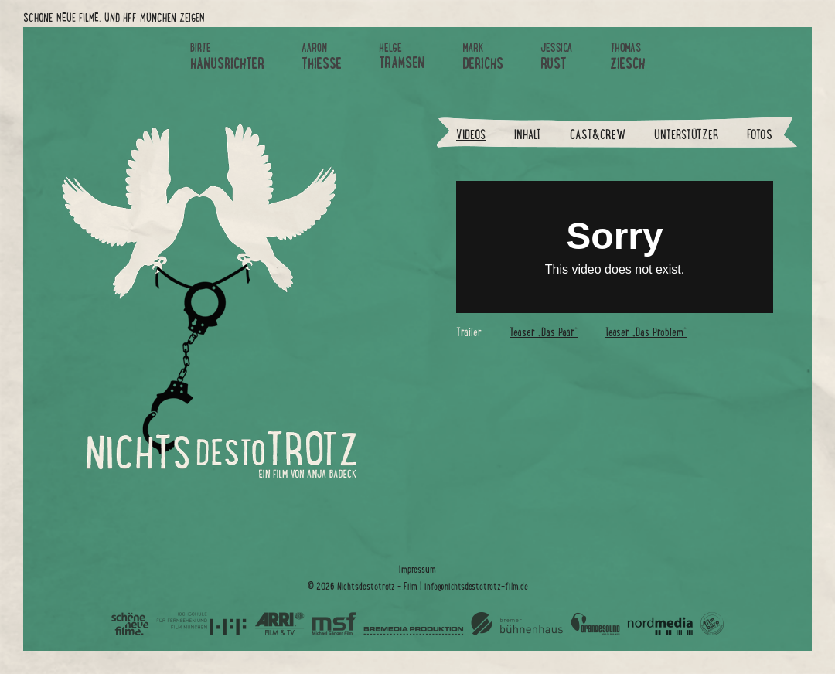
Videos (471, 135)
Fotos (759, 135)
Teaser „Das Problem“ (646, 332)
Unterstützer (686, 135)
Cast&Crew (597, 135)
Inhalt (527, 135)
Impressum (417, 569)
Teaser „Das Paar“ (544, 332)
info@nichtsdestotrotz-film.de (476, 586)
